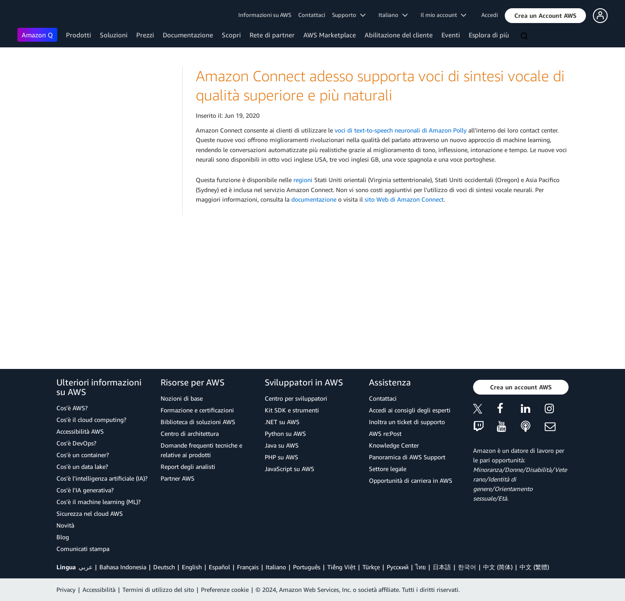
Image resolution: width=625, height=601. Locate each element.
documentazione (313, 199)
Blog (62, 537)
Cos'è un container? (82, 454)
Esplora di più (489, 35)
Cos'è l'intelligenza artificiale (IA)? (102, 478)
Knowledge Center (394, 445)
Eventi (450, 35)
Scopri (231, 35)
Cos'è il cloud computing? (91, 419)
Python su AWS (285, 433)
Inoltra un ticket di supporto (407, 421)
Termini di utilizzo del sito (158, 589)
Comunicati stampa (82, 548)
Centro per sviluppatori (296, 398)
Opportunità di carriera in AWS (410, 480)
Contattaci (311, 14)
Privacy (66, 589)
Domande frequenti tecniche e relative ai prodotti (201, 450)
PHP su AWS (281, 457)
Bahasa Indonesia (122, 567)
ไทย (420, 567)
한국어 (467, 567)
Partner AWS (177, 478)
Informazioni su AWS (264, 14)
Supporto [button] (348, 14)
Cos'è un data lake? (82, 466)
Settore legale (387, 468)
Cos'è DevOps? (76, 443)
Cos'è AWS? (72, 408)
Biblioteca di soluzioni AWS (198, 421)
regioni (302, 179)
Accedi (489, 14)
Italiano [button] (393, 14)
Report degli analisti (188, 466)
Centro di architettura (190, 433)
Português (306, 567)
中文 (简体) (498, 567)
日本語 (442, 567)
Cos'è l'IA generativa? (85, 490)
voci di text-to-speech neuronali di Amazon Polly (401, 130)
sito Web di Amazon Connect (404, 199)
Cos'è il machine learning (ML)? (98, 501)
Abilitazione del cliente (399, 35)
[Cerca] (525, 36)
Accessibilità (98, 589)
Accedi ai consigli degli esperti (410, 410)
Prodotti (78, 35)
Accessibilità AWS (80, 431)
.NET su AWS (282, 421)
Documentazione (188, 35)
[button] (545, 15)
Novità (65, 525)
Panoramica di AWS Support (407, 457)
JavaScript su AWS (289, 468)
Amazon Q (37, 35)
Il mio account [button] (443, 14)
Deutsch (164, 567)
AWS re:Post (385, 433)
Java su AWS (282, 445)
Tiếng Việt (341, 567)
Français (248, 567)
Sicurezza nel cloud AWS (89, 513)
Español (219, 567)
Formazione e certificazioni (197, 410)
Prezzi (145, 35)
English (192, 567)
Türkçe (371, 567)
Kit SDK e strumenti (292, 410)
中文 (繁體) (534, 567)
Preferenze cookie (225, 589)
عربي (85, 567)
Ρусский (397, 567)
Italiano (276, 567)
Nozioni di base (182, 398)
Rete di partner (272, 35)
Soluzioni (114, 35)
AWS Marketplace (329, 35)
